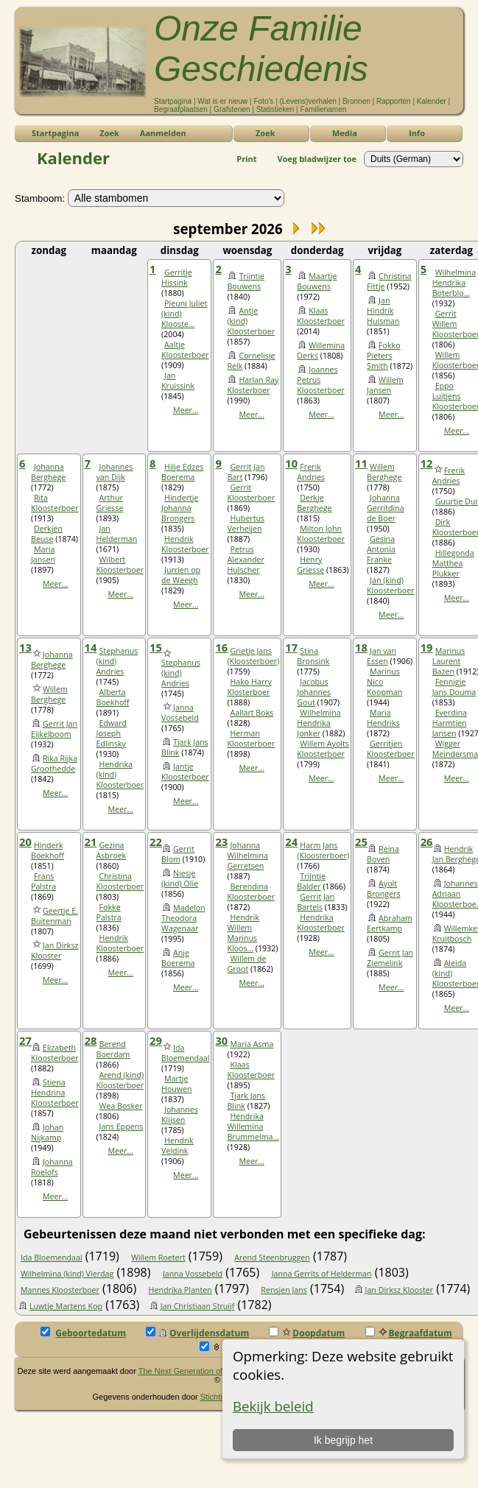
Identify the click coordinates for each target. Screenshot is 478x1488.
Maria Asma (251, 1044)
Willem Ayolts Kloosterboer (323, 748)
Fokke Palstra (109, 912)
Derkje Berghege (314, 503)
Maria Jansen (43, 554)
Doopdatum (307, 1333)
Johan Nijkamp (47, 1132)
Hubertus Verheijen (245, 523)
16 (221, 647)
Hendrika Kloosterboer (321, 922)
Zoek (265, 132)
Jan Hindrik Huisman (383, 310)
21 (91, 841)
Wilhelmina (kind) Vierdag (67, 1274)
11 (361, 463)
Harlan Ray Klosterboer (252, 385)
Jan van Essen (381, 656)
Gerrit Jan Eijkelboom (54, 729)
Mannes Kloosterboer (60, 1290)
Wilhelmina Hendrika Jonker (318, 723)
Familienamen (323, 109)
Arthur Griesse (110, 503)
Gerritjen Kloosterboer (391, 748)
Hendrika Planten (180, 1290)
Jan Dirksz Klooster (55, 950)
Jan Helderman (117, 533)
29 (156, 1040)
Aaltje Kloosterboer (185, 349)
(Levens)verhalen (308, 101)
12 (427, 463)
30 (221, 1040)
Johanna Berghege (48, 472)
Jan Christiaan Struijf (198, 1306)
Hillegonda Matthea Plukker (453, 563)
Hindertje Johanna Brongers (179, 508)
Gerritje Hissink (176, 277)
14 (91, 647)
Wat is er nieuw (222, 101)
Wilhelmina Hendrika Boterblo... (454, 282)
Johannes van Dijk (114, 472)
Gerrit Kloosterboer (251, 492)
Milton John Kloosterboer (321, 533)
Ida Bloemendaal (185, 1053)
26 (427, 841)
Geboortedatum (83, 1333)
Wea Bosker (121, 1106)
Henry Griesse (310, 564)
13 (25, 647)
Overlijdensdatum (197, 1333)
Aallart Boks (251, 713)
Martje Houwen (176, 1083)
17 (291, 647)
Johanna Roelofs (52, 1167)
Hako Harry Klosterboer (249, 687)
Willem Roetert (158, 1257)
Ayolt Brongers (383, 888)
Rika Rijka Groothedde (54, 763)
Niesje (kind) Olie (179, 878)
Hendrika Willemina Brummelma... (252, 1126)
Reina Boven (383, 854)
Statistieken (275, 109)
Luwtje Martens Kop (65, 1306)
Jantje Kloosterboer (185, 771)
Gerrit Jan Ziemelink (390, 958)
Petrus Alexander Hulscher (245, 559)
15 (156, 647)
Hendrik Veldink (177, 1145)
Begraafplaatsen (181, 109)
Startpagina (172, 101)
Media (344, 132)
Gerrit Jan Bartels (315, 902)
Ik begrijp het (342, 1440)
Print (246, 158)
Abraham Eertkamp (389, 923)
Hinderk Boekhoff (47, 850)
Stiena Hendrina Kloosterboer (55, 1092)
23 (221, 841)
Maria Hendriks (383, 718)
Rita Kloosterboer (55, 503)
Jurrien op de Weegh (180, 575)
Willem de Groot (246, 963)
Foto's (263, 101)
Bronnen (356, 101)
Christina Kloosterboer (120, 881)
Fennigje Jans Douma (454, 687)
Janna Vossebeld (180, 712)
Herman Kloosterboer (251, 738)
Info (417, 132)
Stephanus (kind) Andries (180, 672)
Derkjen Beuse (47, 533)
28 (91, 1040)
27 (25, 1040)
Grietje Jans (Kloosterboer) (253, 656)
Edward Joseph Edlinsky (111, 733)
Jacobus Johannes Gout (314, 692)
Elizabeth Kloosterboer (55, 1053)
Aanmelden (163, 132)
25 (361, 841)
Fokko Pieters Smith (384, 355)
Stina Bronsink (313, 656)
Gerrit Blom (177, 854)
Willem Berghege (384, 472)
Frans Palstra (43, 881)
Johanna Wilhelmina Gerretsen (247, 855)
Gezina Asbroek (111, 850)
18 (361, 647)
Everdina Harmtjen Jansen (449, 723)
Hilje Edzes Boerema (182, 472)
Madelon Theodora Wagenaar (183, 918)
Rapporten (393, 101)
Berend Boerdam (113, 1049)
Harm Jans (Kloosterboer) (323, 850)
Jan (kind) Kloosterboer (391, 585)
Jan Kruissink (177, 380)
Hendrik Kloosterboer (185, 544)
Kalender (431, 101)
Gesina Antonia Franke (381, 549)
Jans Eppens (121, 1126)
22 (156, 841)
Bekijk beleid (273, 1406)
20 (25, 841)
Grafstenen (232, 109)
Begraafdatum (408, 1333)
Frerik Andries (311, 472)
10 (291, 463)
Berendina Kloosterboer (251, 891)
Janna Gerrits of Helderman (322, 1274)
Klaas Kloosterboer (321, 316)
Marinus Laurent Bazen (448, 661)
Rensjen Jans (284, 1290)
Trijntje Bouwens (245, 281)
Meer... (185, 410)
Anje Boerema (177, 958)
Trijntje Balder (311, 881)
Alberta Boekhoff (113, 697)
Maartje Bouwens (317, 281)
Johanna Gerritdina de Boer (385, 508)
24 (291, 841)
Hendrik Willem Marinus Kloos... (243, 932)
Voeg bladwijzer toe (317, 158)
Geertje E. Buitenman (54, 916)
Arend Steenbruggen (272, 1257)
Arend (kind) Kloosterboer (120, 1080)
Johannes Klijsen (179, 1114)
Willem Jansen (385, 385)
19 (427, 647)
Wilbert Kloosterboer (120, 564)
